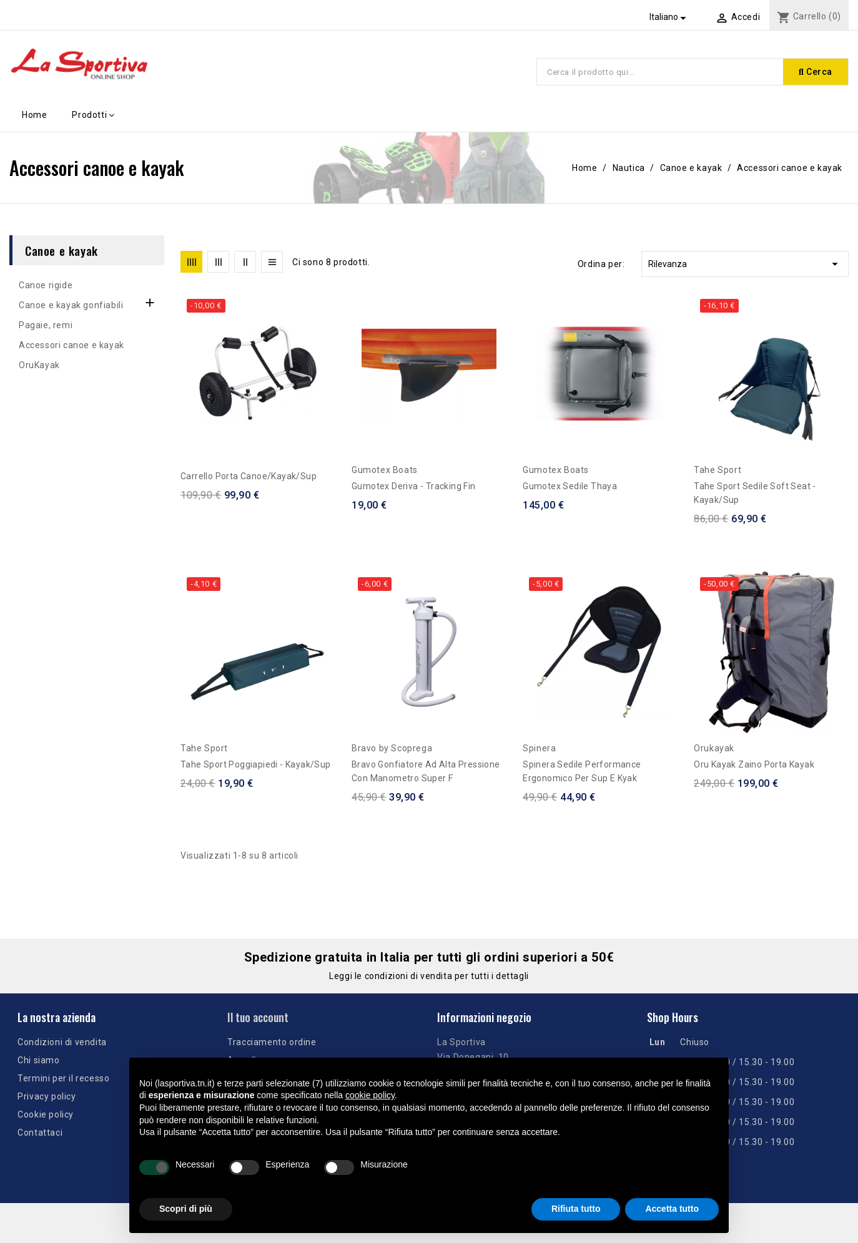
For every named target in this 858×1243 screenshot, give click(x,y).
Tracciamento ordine (271, 1042)
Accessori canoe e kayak (71, 345)
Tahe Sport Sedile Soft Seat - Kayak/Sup (755, 493)
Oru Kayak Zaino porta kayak (754, 764)
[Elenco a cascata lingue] (669, 16)
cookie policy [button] (370, 1095)
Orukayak (714, 748)
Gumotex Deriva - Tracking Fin (414, 486)
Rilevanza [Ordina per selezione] (745, 263)
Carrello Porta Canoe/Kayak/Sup (248, 476)
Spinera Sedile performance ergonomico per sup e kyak (582, 771)
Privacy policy (46, 1096)
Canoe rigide (45, 285)
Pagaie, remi (45, 325)
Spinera (539, 748)
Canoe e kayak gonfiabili (71, 305)
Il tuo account (257, 1017)
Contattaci (39, 1133)
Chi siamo (38, 1060)
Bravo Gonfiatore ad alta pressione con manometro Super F (426, 771)
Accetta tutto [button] (672, 1209)
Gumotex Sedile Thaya (570, 486)
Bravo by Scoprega (392, 748)
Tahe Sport (717, 470)
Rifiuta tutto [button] (576, 1209)
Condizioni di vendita (62, 1042)
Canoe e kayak (61, 250)
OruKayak (39, 365)
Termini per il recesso (63, 1078)
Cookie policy (45, 1114)
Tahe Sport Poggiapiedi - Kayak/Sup (255, 764)
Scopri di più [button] (185, 1209)
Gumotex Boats (385, 470)
